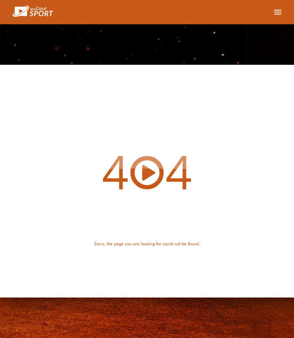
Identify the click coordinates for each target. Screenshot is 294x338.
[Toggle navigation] (278, 12)
